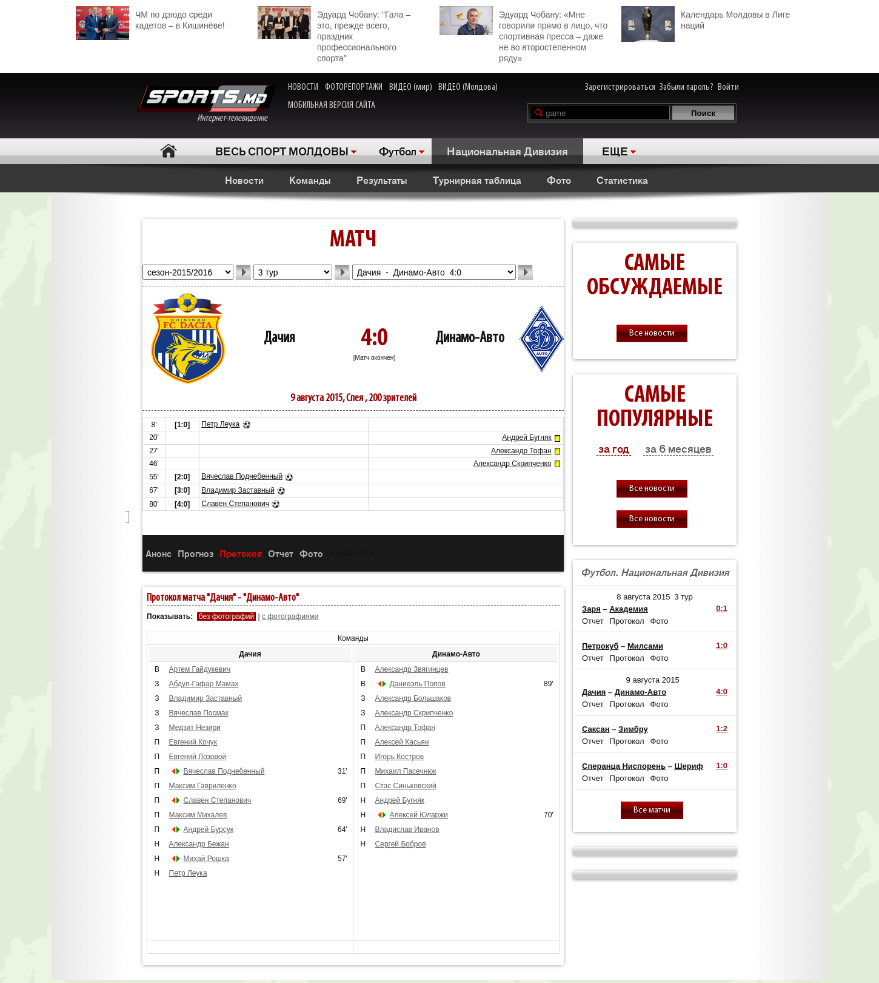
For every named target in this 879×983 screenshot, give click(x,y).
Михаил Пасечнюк (405, 771)
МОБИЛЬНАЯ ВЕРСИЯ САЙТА (331, 105)
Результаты (381, 179)
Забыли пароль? (687, 87)
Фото (559, 179)
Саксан (596, 729)
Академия (628, 608)
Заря (591, 608)
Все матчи (651, 810)
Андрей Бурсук (208, 829)
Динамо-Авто (469, 338)
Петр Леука (220, 424)
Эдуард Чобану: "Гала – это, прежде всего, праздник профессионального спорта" (334, 34)
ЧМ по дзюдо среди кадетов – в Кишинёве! (150, 18)
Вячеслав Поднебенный (241, 476)
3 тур (683, 596)
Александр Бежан (199, 844)
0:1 (721, 608)
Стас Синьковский (405, 786)
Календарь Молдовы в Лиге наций (705, 18)
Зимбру (633, 729)
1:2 (721, 728)
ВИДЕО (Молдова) (468, 87)
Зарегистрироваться (620, 87)
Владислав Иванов (407, 829)
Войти (728, 87)
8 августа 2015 (643, 596)
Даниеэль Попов (418, 684)
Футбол (397, 150)
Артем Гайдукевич (200, 669)
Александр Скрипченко (512, 463)
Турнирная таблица (477, 179)
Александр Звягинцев (412, 669)
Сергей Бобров (400, 844)
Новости (244, 179)
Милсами (645, 645)
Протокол (240, 553)
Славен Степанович (235, 503)
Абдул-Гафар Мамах (204, 684)
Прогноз (195, 553)
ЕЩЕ (615, 150)
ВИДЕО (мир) (410, 87)
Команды (310, 179)
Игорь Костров (399, 756)
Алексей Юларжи (419, 815)
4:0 (721, 691)
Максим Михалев (198, 815)
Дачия (279, 338)
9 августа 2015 (653, 679)
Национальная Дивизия (507, 150)
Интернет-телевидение (206, 104)
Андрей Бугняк (526, 437)
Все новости (652, 333)
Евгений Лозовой (198, 756)
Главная (168, 151)
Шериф (688, 766)
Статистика (622, 179)
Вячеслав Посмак (199, 713)
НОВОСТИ (303, 87)
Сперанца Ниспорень (624, 766)
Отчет (280, 553)
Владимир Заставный (238, 490)
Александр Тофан (521, 451)
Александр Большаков (413, 698)
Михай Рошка (206, 858)
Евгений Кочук (193, 742)
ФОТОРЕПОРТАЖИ (354, 87)
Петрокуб (600, 645)
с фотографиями (290, 616)
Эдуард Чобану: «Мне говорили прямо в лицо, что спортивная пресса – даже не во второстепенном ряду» (523, 34)
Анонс (158, 553)
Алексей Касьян (402, 742)
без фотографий (226, 616)
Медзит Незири (195, 727)
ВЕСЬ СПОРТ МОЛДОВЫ (282, 150)
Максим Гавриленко (202, 786)
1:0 (721, 645)
